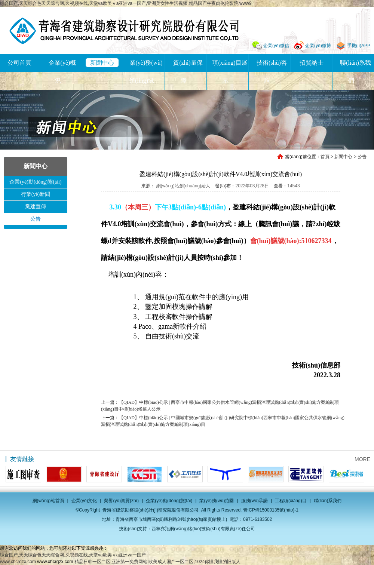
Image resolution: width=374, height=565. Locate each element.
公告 (362, 156)
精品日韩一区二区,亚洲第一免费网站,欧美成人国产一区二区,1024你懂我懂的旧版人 (157, 561)
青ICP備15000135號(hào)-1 (270, 510)
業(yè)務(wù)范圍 (216, 500)
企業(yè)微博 (318, 45)
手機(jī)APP (358, 45)
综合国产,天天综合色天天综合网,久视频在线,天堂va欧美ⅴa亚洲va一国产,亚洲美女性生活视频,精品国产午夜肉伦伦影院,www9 (126, 3)
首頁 (325, 156)
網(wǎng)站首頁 (48, 500)
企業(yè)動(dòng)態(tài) (35, 182)
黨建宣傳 (35, 206)
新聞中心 (102, 62)
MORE (362, 459)
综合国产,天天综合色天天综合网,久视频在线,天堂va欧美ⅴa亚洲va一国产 (73, 555)
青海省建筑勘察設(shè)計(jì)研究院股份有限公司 (124, 31)
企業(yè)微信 (276, 45)
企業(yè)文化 (84, 500)
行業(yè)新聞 (35, 194)
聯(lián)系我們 (328, 500)
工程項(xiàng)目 (291, 500)
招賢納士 (312, 62)
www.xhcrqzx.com (18, 561)
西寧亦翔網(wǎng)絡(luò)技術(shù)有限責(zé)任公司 (203, 528)
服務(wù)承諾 (254, 500)
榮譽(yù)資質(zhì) (121, 500)
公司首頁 (19, 62)
